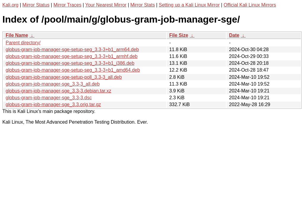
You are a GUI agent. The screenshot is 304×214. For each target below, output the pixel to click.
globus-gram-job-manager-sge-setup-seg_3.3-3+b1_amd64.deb (73, 70)
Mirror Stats (142, 4)
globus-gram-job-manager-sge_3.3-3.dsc (49, 97)
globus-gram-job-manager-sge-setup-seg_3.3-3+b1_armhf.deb (71, 56)
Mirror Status (36, 4)
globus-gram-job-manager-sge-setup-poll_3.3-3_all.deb (64, 77)
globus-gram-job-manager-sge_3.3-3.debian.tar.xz (58, 90)
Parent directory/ (23, 42)
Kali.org (10, 4)
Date (234, 35)
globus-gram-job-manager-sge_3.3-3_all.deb (53, 83)
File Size (178, 35)
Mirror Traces (67, 4)
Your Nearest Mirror (105, 4)
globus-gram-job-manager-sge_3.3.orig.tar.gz (53, 104)
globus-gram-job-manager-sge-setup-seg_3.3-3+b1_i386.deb (70, 63)
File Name (17, 35)
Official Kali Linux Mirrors (250, 4)
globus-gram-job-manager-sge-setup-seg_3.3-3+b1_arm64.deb (72, 49)
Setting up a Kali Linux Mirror (189, 4)
